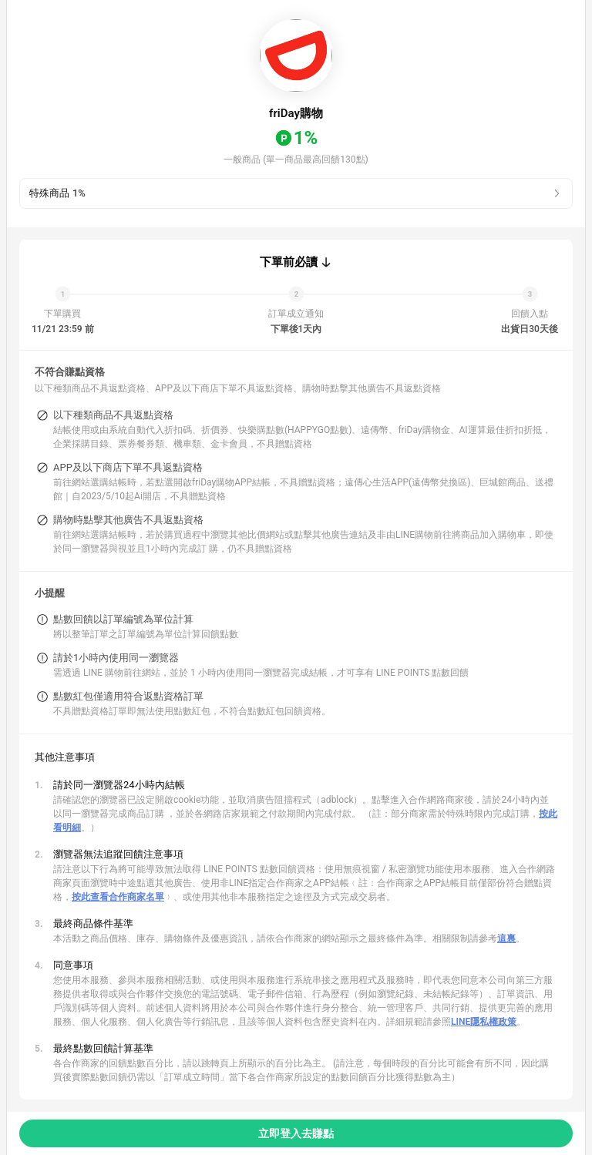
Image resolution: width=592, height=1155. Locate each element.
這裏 (506, 938)
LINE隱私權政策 (483, 1021)
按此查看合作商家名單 (118, 896)
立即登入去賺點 (296, 1133)
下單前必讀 (289, 262)
